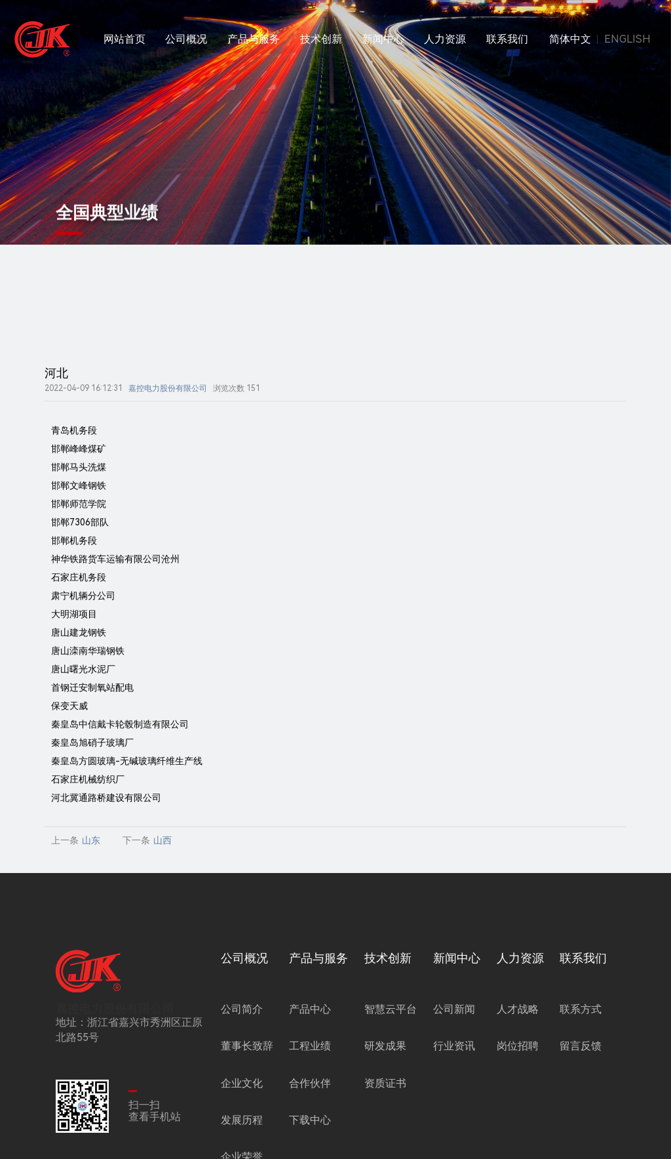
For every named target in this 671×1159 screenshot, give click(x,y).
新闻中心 (383, 39)
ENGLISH (627, 39)
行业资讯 (454, 1046)
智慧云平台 (390, 1009)
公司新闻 (454, 1009)
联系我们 (507, 39)
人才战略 (518, 1009)
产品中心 (310, 1009)
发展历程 (242, 1120)
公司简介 (242, 1009)
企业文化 (242, 1083)
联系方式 (581, 1009)
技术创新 (321, 39)
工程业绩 (310, 1046)
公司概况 (186, 39)
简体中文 (570, 39)
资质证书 (385, 1083)
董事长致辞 (247, 1046)
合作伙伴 (310, 1083)
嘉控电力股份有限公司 (167, 388)
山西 (162, 840)
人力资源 (445, 39)
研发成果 (385, 1046)
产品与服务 (253, 39)
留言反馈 (581, 1046)
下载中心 (310, 1120)
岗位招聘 (518, 1046)
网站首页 (124, 39)
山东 (91, 840)
